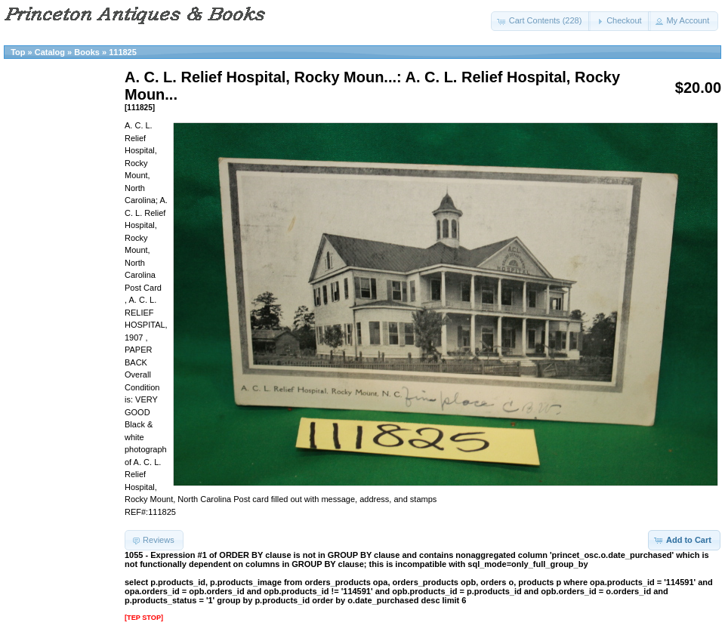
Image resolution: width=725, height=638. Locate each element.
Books (87, 52)
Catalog (50, 52)
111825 (123, 52)
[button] (541, 21)
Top (18, 52)
